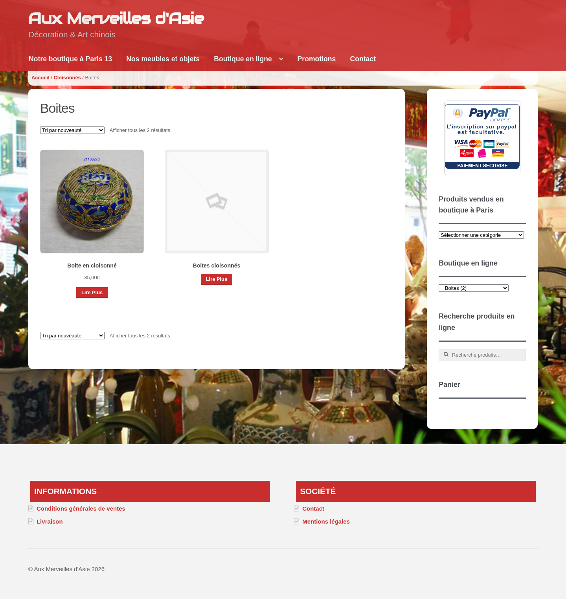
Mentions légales (326, 521)
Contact (363, 59)
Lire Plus (92, 292)
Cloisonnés (67, 78)
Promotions (317, 59)
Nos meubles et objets (163, 59)
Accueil (40, 78)
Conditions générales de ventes (81, 508)
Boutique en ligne (243, 59)
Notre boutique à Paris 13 (70, 59)
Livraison (50, 521)
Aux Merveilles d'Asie (116, 18)
